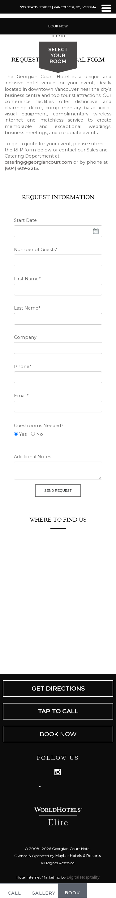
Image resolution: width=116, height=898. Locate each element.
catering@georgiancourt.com (38, 162)
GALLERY (43, 890)
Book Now (58, 26)
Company (25, 337)
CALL (14, 890)
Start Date (25, 220)
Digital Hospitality (83, 877)
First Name (27, 279)
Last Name (27, 308)
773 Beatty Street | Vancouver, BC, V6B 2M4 (58, 7)
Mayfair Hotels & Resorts (78, 855)
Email (21, 396)
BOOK (72, 890)
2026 (46, 848)
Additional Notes (32, 456)
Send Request (57, 490)
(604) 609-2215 (21, 168)
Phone (22, 366)
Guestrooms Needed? (38, 425)
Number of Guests (36, 249)
